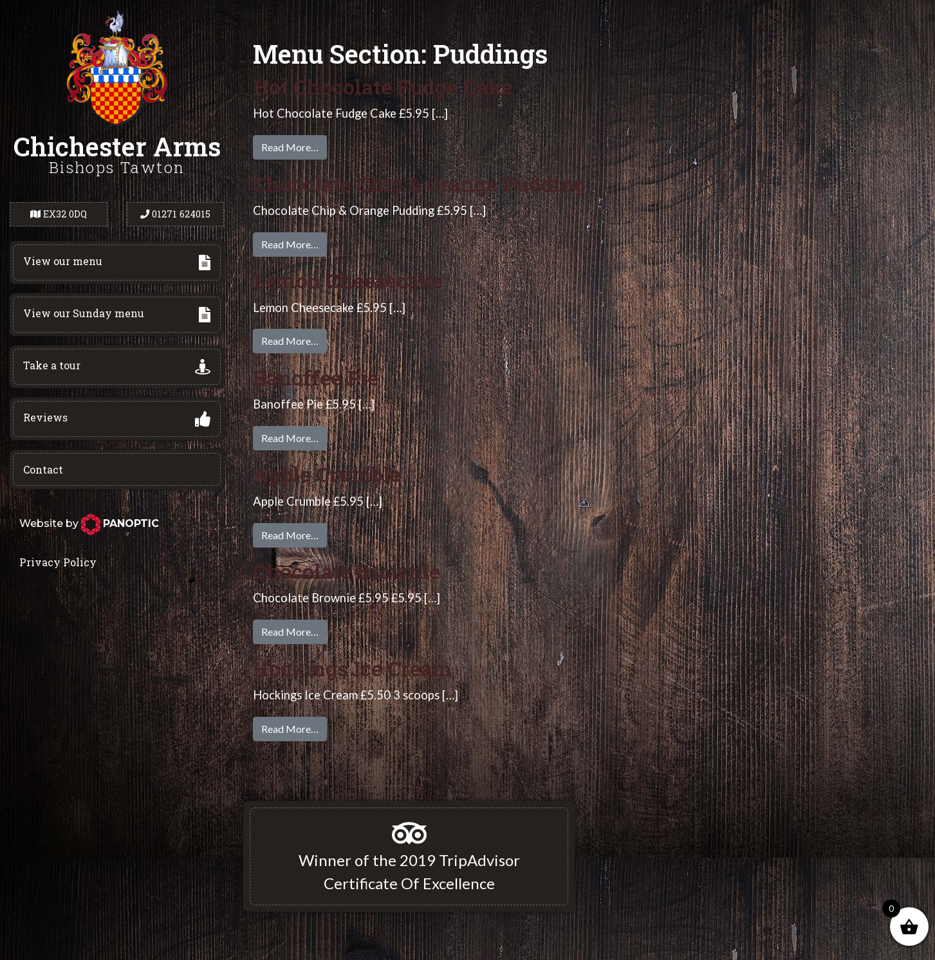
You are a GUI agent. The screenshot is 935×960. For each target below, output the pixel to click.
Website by (89, 523)
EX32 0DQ (58, 214)
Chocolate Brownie (346, 571)
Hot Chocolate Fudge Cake (382, 86)
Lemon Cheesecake (348, 280)
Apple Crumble (327, 474)
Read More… (290, 147)
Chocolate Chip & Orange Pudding (419, 184)
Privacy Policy (58, 562)
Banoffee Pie (315, 377)
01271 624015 (175, 214)
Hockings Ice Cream (352, 668)
